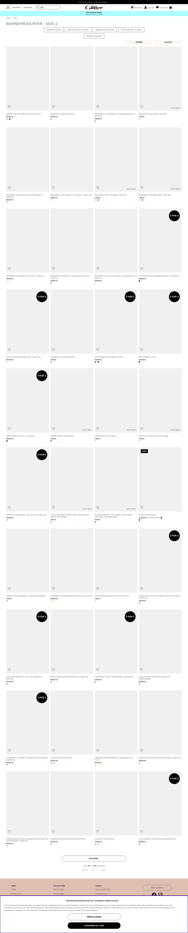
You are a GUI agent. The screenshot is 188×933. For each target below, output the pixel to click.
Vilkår (13, 889)
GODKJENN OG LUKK (94, 925)
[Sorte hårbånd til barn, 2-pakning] (27, 405)
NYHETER (16, 7)
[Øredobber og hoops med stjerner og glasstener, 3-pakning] (116, 246)
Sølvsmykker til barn (78, 30)
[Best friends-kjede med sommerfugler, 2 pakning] (160, 728)
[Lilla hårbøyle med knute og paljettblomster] (160, 809)
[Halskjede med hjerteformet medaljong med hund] (116, 728)
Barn (15, 18)
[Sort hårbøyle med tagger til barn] (116, 326)
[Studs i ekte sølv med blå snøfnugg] (160, 405)
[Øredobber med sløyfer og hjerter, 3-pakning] (27, 246)
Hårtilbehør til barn (131, 30)
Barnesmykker (53, 30)
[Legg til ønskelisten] (9, 107)
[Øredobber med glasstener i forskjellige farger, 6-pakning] (116, 84)
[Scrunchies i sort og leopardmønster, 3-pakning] (160, 246)
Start (8, 18)
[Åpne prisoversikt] (161, 518)
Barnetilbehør (94, 36)
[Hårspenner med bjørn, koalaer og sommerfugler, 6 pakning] (27, 728)
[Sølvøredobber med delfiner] (71, 405)
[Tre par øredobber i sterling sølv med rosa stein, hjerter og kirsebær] (71, 485)
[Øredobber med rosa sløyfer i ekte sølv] (116, 165)
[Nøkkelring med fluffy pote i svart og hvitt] (27, 84)
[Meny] (8, 7)
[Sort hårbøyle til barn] (160, 326)
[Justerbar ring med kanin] (71, 728)
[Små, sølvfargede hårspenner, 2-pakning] (27, 326)
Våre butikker (58, 894)
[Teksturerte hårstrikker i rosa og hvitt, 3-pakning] (27, 485)
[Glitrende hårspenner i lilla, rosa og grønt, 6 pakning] (27, 647)
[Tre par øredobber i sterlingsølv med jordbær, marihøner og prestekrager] (116, 485)
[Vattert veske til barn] (160, 485)
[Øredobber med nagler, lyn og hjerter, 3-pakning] (71, 165)
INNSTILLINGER (94, 917)
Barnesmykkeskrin (104, 30)
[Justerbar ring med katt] (116, 809)
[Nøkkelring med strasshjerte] (71, 84)
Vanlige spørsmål (103, 889)
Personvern (16, 894)
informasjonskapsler (89, 910)
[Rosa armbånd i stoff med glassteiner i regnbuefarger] (160, 647)
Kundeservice (101, 894)
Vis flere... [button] (94, 858)
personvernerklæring (50, 910)
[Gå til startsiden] (94, 7)
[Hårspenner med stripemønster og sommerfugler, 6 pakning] (160, 566)
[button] (150, 7)
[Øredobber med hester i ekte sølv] (160, 84)
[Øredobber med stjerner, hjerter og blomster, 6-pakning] (71, 246)
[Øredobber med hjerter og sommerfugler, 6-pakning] (27, 165)
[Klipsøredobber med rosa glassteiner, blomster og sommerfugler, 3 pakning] (27, 809)
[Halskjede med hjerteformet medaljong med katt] (71, 566)
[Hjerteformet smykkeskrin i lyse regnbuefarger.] (27, 566)
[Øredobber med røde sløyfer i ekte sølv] (160, 165)
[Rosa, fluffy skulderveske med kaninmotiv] (116, 566)
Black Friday (58, 889)
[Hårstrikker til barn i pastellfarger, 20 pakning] (116, 647)
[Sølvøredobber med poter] (116, 405)
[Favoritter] (163, 7)
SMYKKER (28, 7)
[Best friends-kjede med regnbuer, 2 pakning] (71, 647)
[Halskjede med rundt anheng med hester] (71, 809)
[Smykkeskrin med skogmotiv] (71, 326)
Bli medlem (157, 888)
